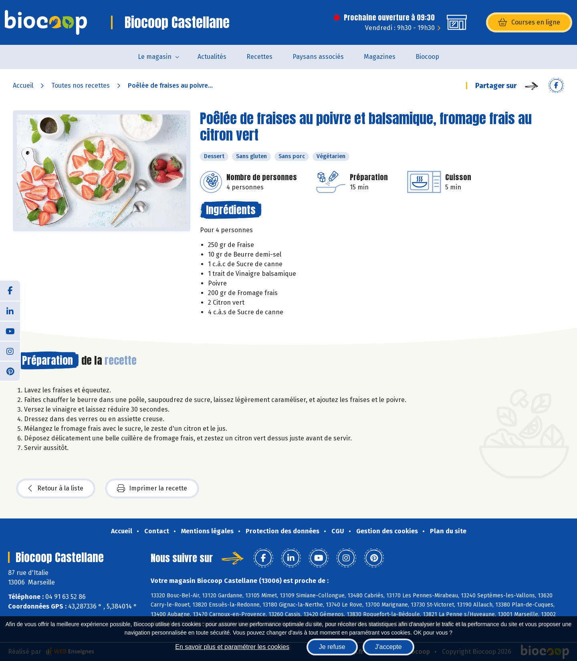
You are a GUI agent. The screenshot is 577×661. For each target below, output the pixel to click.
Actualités (212, 56)
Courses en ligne (529, 22)
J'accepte (388, 646)
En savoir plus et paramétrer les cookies (232, 646)
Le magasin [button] (154, 56)
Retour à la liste (55, 488)
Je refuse (332, 646)
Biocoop (427, 56)
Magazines (379, 56)
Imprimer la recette (152, 488)
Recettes (259, 56)
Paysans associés (318, 56)
